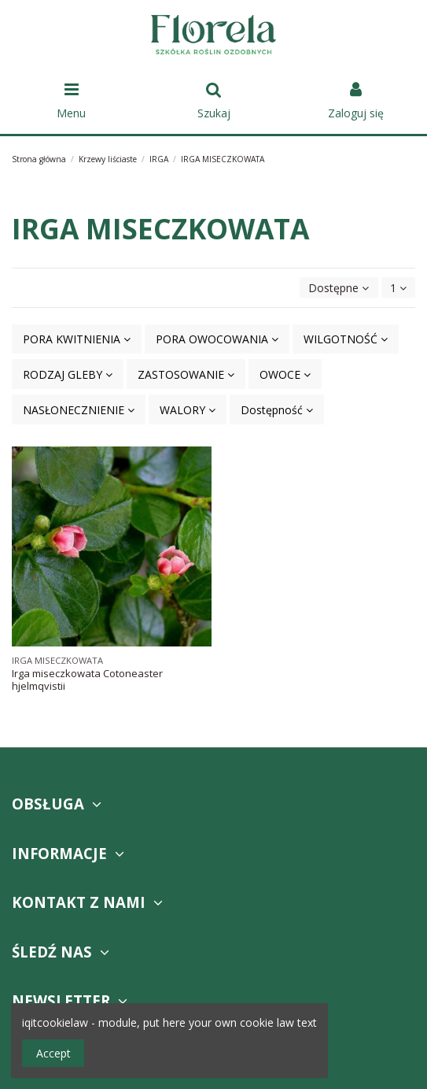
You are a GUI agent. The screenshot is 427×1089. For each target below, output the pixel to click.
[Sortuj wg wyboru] (338, 287)
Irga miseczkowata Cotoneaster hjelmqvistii (87, 679)
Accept (53, 1053)
